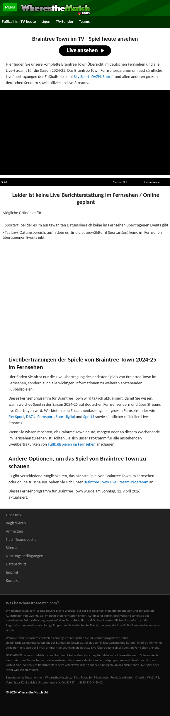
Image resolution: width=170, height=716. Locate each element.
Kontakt (12, 580)
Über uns (13, 514)
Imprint (12, 572)
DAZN (96, 76)
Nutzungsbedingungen (24, 555)
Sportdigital (65, 416)
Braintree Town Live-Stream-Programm (116, 482)
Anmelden (14, 531)
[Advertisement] (85, 133)
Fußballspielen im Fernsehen (71, 444)
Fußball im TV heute (19, 21)
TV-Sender (65, 21)
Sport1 (108, 76)
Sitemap (12, 547)
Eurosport (46, 416)
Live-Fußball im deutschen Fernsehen (53, 616)
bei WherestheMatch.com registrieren (49, 638)
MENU (10, 7)
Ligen (45, 21)
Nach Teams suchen (22, 539)
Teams (84, 21)
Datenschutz (16, 564)
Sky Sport (81, 76)
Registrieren (16, 523)
